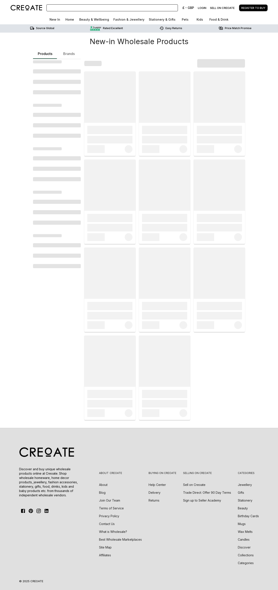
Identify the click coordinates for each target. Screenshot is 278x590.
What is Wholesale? (113, 531)
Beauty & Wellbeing (94, 19)
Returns (154, 500)
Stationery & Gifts (162, 19)
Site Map (105, 547)
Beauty (243, 508)
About (103, 485)
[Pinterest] (31, 511)
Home (69, 19)
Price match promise (235, 28)
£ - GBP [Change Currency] (188, 8)
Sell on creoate (222, 8)
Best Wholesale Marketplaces (120, 539)
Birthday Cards (248, 516)
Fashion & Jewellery (128, 19)
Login (202, 8)
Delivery (155, 492)
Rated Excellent (106, 28)
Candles (244, 539)
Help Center (157, 485)
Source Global (42, 28)
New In (55, 19)
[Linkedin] (46, 511)
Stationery (245, 500)
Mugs (242, 524)
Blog (102, 492)
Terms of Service (111, 508)
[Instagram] (38, 511)
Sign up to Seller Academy (202, 500)
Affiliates (105, 555)
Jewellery (245, 485)
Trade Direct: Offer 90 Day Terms (207, 492)
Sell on (194, 485)
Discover (244, 547)
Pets (185, 19)
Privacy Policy (109, 516)
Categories (246, 563)
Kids (200, 19)
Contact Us (107, 524)
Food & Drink (218, 19)
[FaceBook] (23, 511)
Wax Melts (245, 531)
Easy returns (170, 28)
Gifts (241, 492)
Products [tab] (45, 55)
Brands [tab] (69, 54)
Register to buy (253, 8)
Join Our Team (109, 500)
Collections (246, 555)
